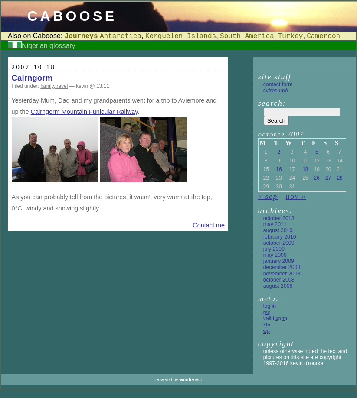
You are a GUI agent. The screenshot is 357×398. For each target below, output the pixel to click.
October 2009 (279, 243)
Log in (269, 306)
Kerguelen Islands (180, 36)
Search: (272, 103)
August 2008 (278, 286)
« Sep (268, 196)
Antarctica (120, 36)
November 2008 (282, 274)
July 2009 (274, 249)
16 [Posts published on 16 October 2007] (279, 169)
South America (247, 36)
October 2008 (279, 280)
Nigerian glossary (48, 45)
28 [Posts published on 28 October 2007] (339, 178)
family (46, 86)
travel (61, 86)
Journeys (81, 36)
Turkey (290, 36)
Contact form (278, 84)
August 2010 (278, 230)
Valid (276, 318)
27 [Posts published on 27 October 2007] (328, 178)
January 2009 (278, 261)
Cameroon (323, 36)
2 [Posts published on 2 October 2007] (279, 152)
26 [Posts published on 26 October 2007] (317, 178)
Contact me (209, 225)
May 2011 (275, 224)
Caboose (72, 16)
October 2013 (279, 218)
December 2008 (282, 267)
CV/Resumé (275, 90)
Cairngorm (32, 77)
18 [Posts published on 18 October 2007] (305, 169)
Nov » (296, 196)
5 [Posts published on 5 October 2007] (316, 152)
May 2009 (275, 255)
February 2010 (279, 237)
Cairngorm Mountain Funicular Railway (84, 111)
